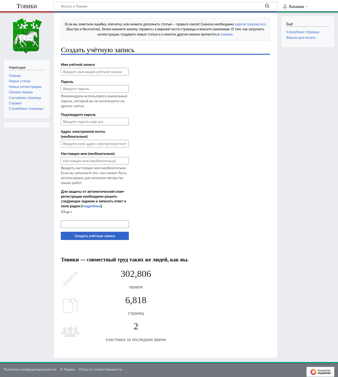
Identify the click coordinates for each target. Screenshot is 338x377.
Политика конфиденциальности (30, 369)
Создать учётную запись (95, 236)
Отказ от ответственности (100, 369)
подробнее (91, 206)
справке (226, 34)
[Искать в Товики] (165, 6)
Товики (26, 6)
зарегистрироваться (250, 24)
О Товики (67, 369)
